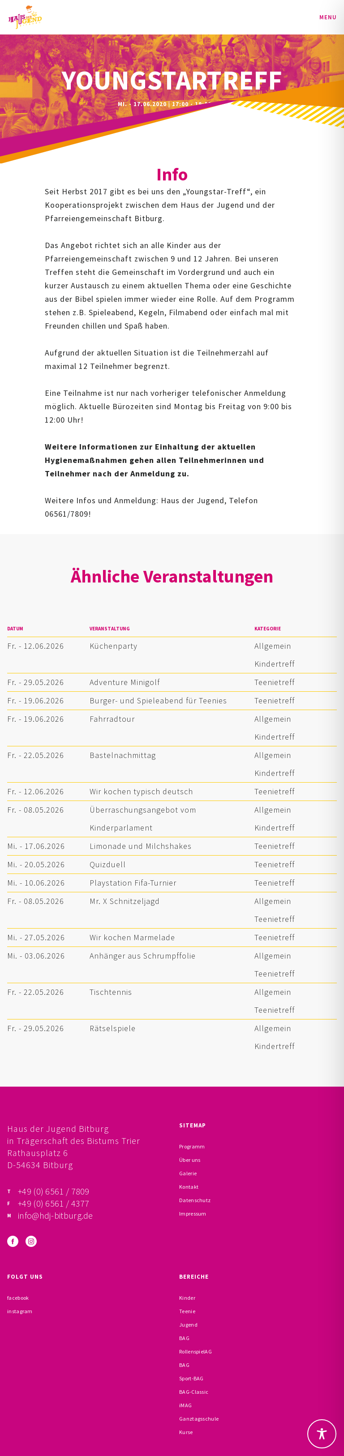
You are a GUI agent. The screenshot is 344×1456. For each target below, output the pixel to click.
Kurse (186, 1432)
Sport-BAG (191, 1378)
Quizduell (108, 864)
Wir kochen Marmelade (132, 937)
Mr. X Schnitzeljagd (125, 901)
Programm (192, 1146)
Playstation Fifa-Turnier (133, 883)
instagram (20, 1311)
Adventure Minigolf (125, 682)
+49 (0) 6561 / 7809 (54, 1191)
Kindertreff (274, 664)
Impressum (192, 1213)
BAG (184, 1338)
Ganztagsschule (199, 1418)
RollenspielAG (195, 1351)
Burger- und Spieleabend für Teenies (158, 700)
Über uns (189, 1159)
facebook (18, 1297)
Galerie (188, 1173)
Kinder (187, 1297)
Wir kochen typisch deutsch (141, 791)
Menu (328, 17)
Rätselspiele (113, 1028)
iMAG (185, 1405)
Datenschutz (195, 1200)
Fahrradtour (112, 719)
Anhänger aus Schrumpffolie (143, 956)
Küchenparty (114, 646)
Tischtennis (111, 992)
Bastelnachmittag (123, 755)
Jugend (188, 1324)
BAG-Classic (193, 1391)
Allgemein (272, 646)
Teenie (187, 1311)
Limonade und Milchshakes (141, 846)
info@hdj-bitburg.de (55, 1215)
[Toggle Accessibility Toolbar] (321, 1433)
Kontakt (188, 1186)
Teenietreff (274, 682)
